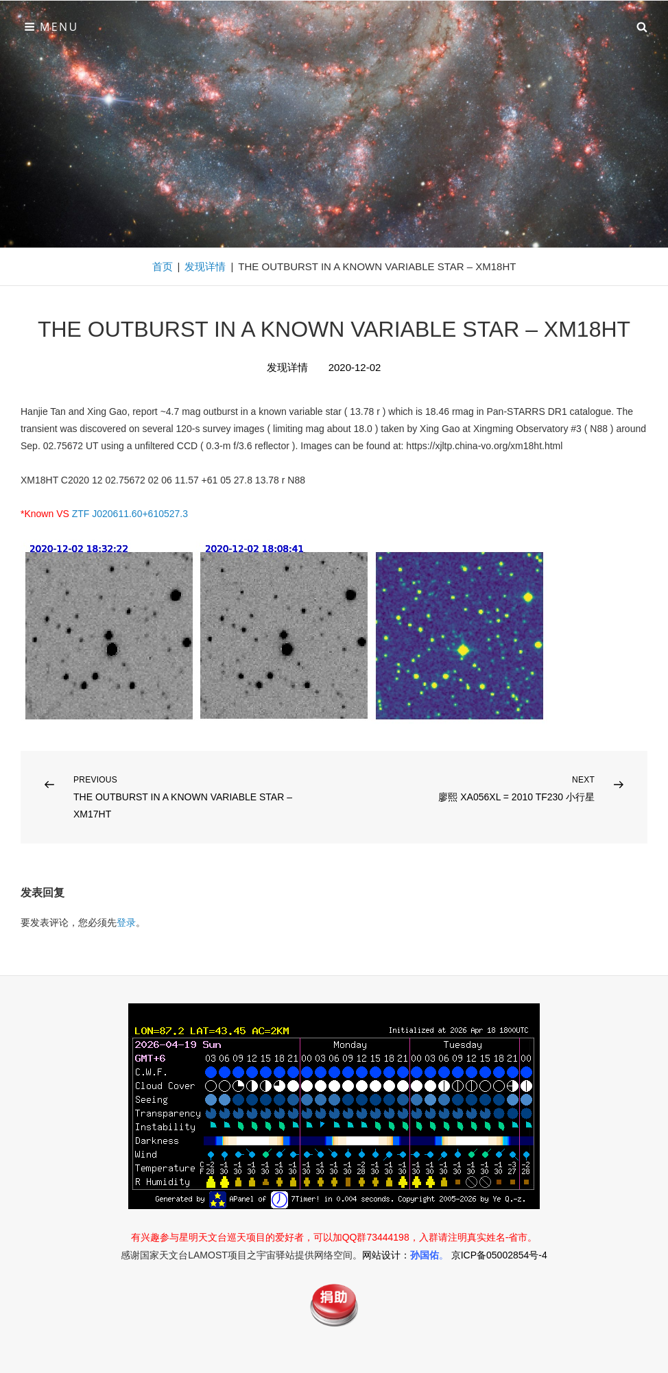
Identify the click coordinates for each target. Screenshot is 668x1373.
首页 (162, 266)
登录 (126, 922)
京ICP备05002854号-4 (499, 1255)
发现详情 (205, 266)
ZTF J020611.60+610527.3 (130, 513)
